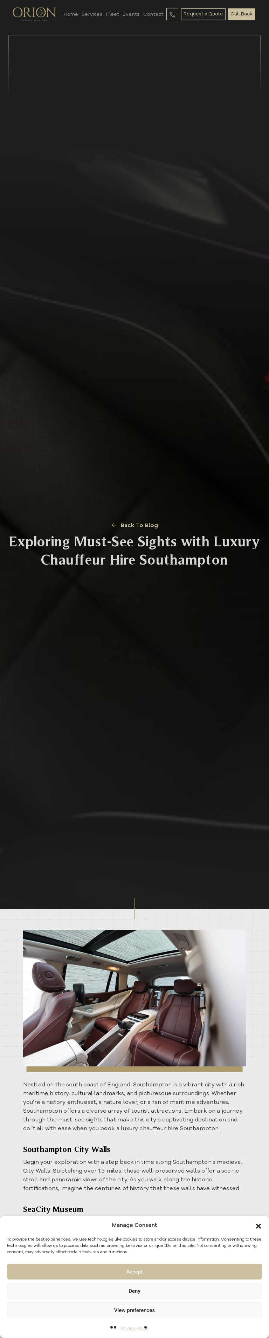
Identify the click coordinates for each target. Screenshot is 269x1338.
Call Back (243, 14)
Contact (152, 14)
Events (130, 14)
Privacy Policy (134, 1328)
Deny (134, 1291)
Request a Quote (203, 14)
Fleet (111, 14)
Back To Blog (134, 525)
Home (69, 14)
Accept (134, 1272)
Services (91, 14)
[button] (258, 1225)
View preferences (134, 1310)
